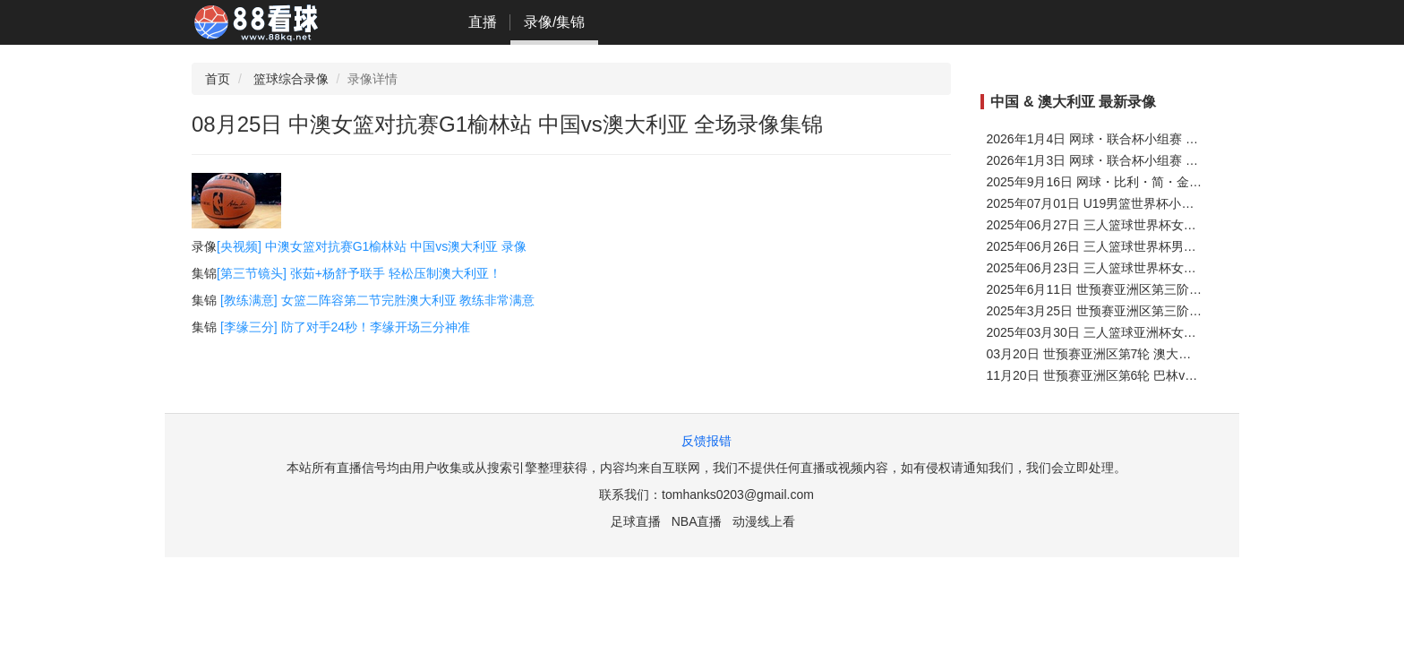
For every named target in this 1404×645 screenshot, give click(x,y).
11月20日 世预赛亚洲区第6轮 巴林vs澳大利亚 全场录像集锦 (1154, 375)
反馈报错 (706, 441)
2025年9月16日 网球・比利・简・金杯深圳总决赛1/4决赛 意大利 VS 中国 (1192, 182)
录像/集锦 (554, 22)
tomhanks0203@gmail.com (738, 494)
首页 (217, 79)
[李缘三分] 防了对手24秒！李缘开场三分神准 (345, 327)
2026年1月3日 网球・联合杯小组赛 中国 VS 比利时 (1129, 160)
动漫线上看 (763, 521)
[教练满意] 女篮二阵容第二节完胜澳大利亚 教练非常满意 (377, 300)
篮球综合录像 (291, 79)
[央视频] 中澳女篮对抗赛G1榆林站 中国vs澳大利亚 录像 (371, 246)
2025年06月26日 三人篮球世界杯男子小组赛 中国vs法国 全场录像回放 (1183, 246)
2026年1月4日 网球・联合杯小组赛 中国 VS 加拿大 (1129, 139)
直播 (482, 22)
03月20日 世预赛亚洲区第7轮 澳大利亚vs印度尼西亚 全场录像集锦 (1172, 354)
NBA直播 (697, 521)
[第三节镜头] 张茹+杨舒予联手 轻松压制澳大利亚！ (359, 273)
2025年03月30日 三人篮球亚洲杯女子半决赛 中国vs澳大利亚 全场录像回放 (1195, 332)
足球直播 (636, 521)
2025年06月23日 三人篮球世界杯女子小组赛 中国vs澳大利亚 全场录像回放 (1195, 268)
